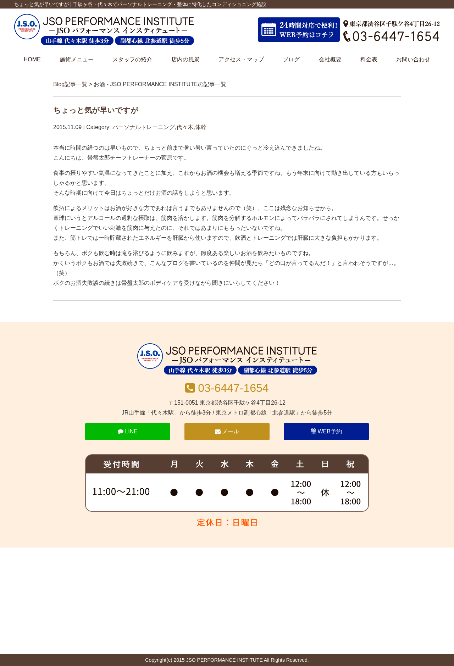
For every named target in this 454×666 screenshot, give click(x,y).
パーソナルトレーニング (143, 127)
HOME (32, 59)
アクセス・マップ (241, 59)
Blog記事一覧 (70, 84)
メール (227, 431)
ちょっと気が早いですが (95, 110)
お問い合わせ (413, 59)
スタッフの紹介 (132, 59)
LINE (128, 431)
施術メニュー (77, 59)
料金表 (368, 59)
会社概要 (330, 59)
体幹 (200, 127)
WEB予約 (326, 431)
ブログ (291, 59)
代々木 (184, 127)
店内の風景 (185, 59)
